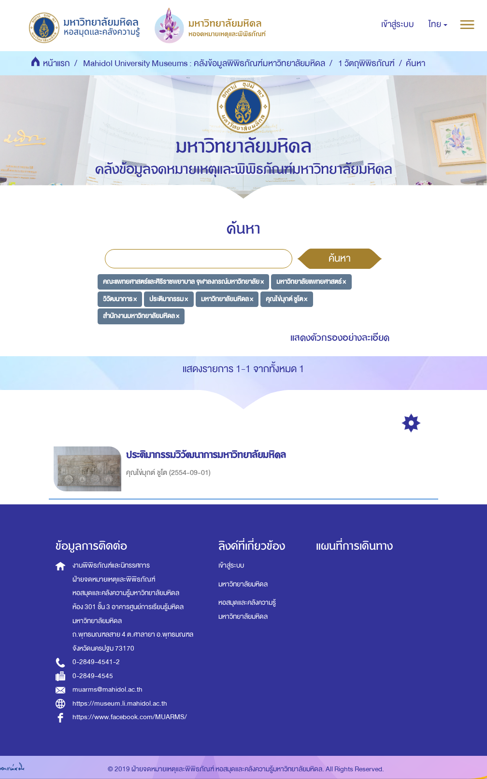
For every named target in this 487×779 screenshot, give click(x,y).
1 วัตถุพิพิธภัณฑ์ (366, 63)
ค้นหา (340, 258)
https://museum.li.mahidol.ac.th (119, 703)
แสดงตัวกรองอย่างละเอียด (339, 338)
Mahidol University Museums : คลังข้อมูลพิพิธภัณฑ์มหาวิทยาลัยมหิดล (204, 63)
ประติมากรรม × (168, 298)
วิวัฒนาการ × (120, 298)
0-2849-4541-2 (96, 662)
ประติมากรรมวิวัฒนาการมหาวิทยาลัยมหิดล (207, 455)
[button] (438, 25)
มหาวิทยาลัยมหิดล (243, 584)
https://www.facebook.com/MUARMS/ (129, 717)
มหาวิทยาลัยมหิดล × (227, 298)
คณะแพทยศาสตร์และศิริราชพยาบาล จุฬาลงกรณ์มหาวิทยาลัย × (183, 281)
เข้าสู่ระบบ (231, 565)
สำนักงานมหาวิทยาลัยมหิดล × (141, 315)
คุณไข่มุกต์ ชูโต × (286, 298)
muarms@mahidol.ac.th (107, 689)
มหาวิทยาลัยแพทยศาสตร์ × (311, 281)
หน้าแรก (56, 63)
